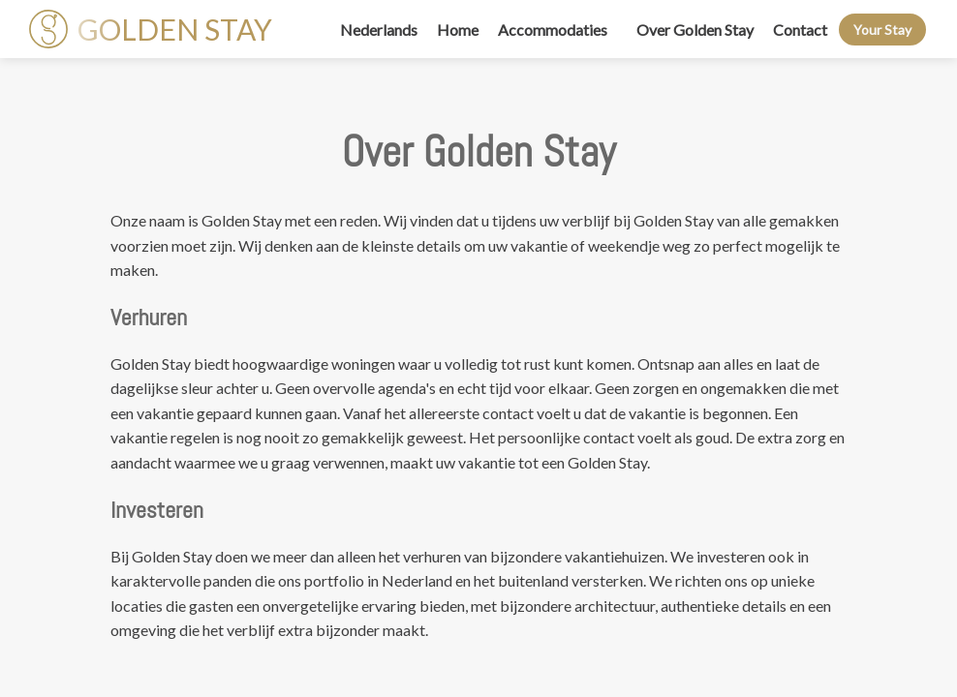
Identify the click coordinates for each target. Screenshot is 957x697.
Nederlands (378, 29)
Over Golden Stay (695, 29)
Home (457, 29)
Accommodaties (552, 29)
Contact (800, 29)
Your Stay (882, 29)
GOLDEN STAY (150, 29)
